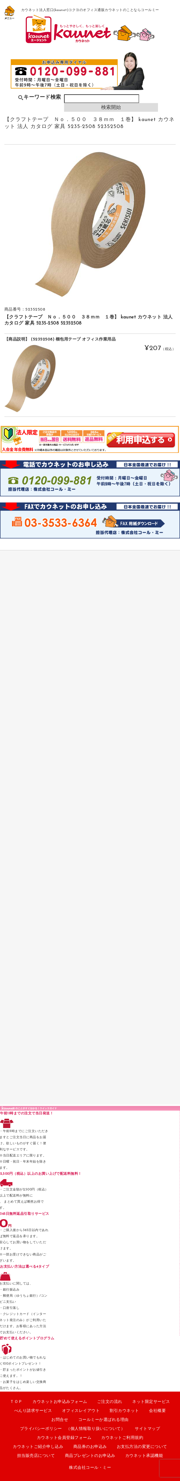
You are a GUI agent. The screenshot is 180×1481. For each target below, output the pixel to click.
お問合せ (59, 1420)
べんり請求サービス (33, 1411)
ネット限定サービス (151, 1402)
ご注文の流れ (109, 1402)
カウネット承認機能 (144, 1456)
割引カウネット (124, 1411)
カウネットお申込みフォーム (59, 1402)
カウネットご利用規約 (122, 1438)
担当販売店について (36, 1456)
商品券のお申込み (90, 1447)
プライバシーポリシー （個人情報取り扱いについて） (72, 1429)
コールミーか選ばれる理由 (103, 1420)
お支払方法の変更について (142, 1447)
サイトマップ (147, 1429)
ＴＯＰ (16, 1402)
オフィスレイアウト (81, 1411)
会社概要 (157, 1411)
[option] (90, 224)
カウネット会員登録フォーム (64, 1438)
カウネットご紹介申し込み (38, 1447)
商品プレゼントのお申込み (90, 1456)
